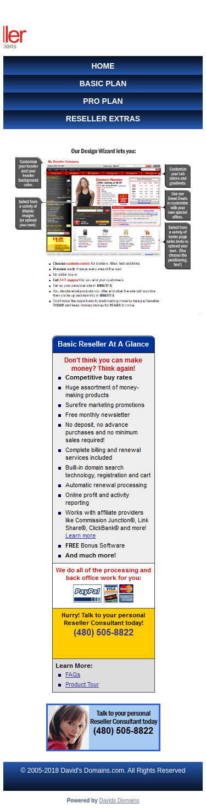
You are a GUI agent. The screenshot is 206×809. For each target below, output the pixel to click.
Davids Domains (119, 800)
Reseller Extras (103, 118)
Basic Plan (103, 83)
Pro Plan (103, 101)
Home (103, 66)
